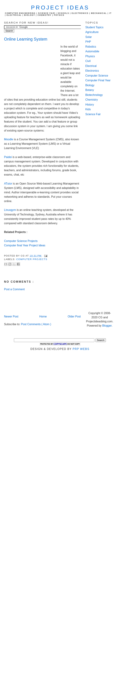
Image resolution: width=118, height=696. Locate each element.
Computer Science (96, 75)
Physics (90, 56)
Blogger (107, 325)
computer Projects (31, 259)
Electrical (91, 65)
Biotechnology (94, 94)
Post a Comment (14, 289)
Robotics (90, 46)
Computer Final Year (98, 80)
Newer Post (11, 316)
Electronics (92, 70)
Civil (88, 61)
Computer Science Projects (21, 240)
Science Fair (93, 114)
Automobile (92, 51)
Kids (88, 109)
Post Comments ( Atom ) (36, 324)
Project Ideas (60, 8)
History (89, 104)
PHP (88, 41)
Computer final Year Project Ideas (24, 245)
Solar (88, 36)
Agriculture (92, 32)
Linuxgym (10, 209)
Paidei (8, 157)
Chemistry (91, 99)
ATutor (8, 183)
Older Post (74, 316)
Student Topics (94, 27)
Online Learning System (25, 39)
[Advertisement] (32, 68)
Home (43, 316)
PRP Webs (81, 348)
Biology (90, 85)
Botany (89, 89)
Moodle (8, 139)
